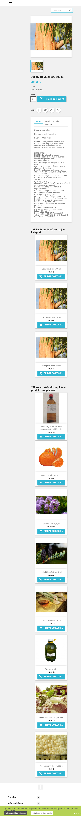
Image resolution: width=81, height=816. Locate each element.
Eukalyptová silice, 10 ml (51, 317)
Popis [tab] (38, 121)
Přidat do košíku (52, 99)
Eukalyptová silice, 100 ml (51, 366)
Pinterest (58, 110)
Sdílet (38, 110)
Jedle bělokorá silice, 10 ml (51, 572)
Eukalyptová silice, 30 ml (51, 269)
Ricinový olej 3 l (51, 669)
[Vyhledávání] (62, 10)
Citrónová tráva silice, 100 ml (51, 621)
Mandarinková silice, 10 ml (51, 475)
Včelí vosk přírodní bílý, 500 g (51, 766)
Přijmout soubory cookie (42, 813)
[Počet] (33, 99)
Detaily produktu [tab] (52, 121)
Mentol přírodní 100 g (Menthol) (51, 717)
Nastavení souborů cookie (15, 813)
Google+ (51, 110)
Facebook (40, 787)
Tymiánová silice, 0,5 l (51, 524)
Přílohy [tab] (48, 125)
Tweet (45, 110)
